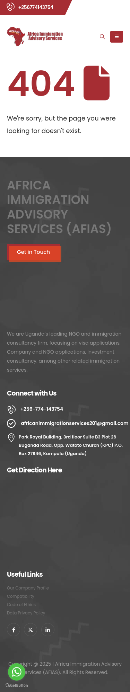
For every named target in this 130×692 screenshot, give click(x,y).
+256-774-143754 (41, 409)
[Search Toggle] (102, 37)
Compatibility (20, 596)
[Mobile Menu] (116, 37)
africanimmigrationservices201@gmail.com (74, 423)
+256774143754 (35, 7)
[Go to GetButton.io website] (17, 685)
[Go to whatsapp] (16, 672)
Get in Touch (33, 252)
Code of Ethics (21, 604)
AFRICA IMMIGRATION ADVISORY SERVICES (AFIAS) (59, 207)
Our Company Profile (28, 588)
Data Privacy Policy (26, 613)
